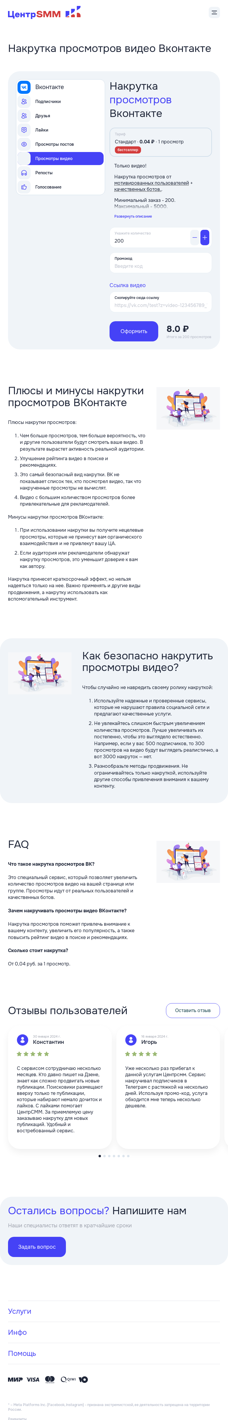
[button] (104, 1130)
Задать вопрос (37, 1221)
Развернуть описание (133, 191)
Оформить (134, 306)
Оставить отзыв (193, 985)
